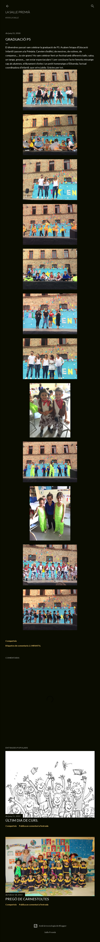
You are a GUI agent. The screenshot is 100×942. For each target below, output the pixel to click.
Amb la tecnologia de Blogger (50, 926)
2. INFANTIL (35, 645)
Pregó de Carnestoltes (27, 899)
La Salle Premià (17, 12)
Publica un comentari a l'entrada (33, 826)
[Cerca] (93, 5)
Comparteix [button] (11, 641)
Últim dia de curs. (21, 820)
